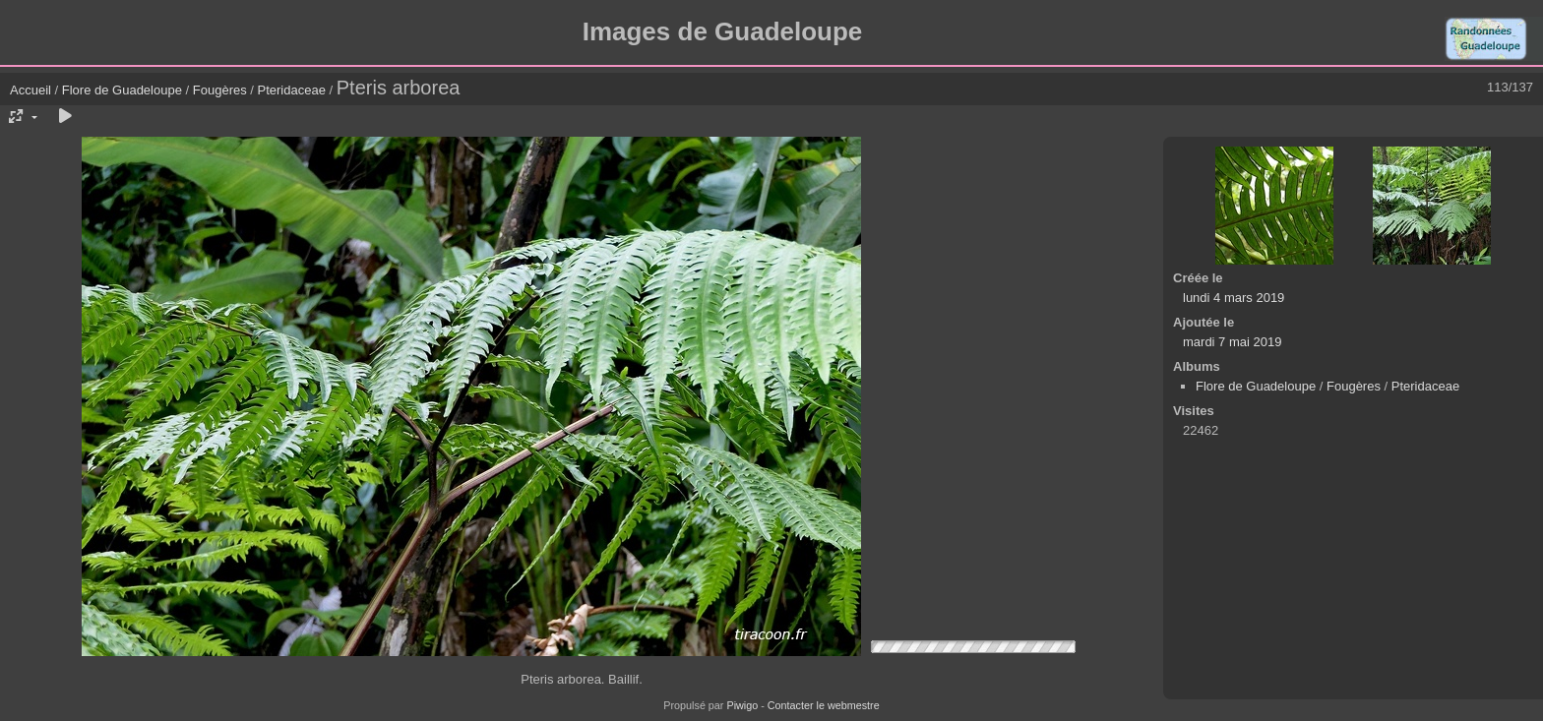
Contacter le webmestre (824, 705)
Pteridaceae (292, 90)
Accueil (30, 90)
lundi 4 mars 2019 (1233, 297)
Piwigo (742, 705)
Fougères (220, 90)
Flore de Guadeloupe (122, 90)
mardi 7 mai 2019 (1232, 341)
